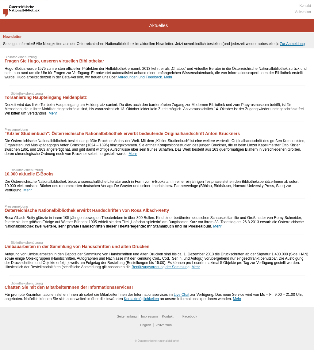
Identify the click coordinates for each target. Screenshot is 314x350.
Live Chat (182, 294)
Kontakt (305, 5)
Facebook (189, 316)
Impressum (149, 316)
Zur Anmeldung (292, 44)
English (145, 325)
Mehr (168, 77)
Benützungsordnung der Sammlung (161, 267)
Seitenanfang (127, 316)
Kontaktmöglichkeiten (141, 299)
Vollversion (303, 11)
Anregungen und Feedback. (140, 77)
